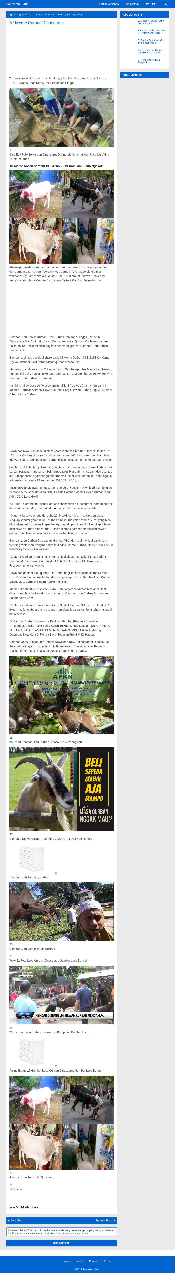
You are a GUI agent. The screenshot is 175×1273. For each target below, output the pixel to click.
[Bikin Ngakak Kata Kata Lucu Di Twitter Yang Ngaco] (129, 33)
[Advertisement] (61, 50)
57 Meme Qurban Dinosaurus (36, 22)
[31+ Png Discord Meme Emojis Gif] (129, 63)
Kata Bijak (152, 4)
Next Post (17, 1220)
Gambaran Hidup (17, 4)
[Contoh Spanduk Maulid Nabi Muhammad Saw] (129, 53)
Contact (80, 1261)
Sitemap (106, 1261)
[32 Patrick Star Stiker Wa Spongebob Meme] (129, 43)
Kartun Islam (131, 4)
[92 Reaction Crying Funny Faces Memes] (129, 24)
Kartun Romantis (109, 4)
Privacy (93, 1261)
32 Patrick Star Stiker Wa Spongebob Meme (150, 41)
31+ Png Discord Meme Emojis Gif (150, 61)
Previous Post (103, 1220)
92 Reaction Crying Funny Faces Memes (151, 22)
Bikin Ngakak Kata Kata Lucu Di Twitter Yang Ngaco (152, 31)
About (67, 1261)
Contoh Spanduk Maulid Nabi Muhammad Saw (150, 51)
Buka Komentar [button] (61, 1242)
